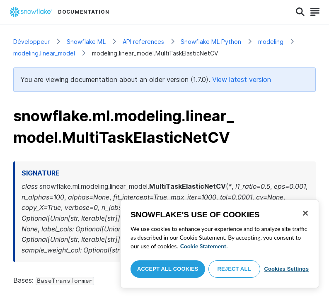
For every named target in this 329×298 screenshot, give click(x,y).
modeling (270, 41)
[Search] (300, 12)
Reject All (234, 269)
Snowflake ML (86, 41)
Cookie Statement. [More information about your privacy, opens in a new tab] (204, 246)
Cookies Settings (286, 269)
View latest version (241, 79)
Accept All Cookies (167, 269)
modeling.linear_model (44, 53)
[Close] (305, 213)
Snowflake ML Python (211, 41)
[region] (219, 243)
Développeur (31, 41)
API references (143, 41)
